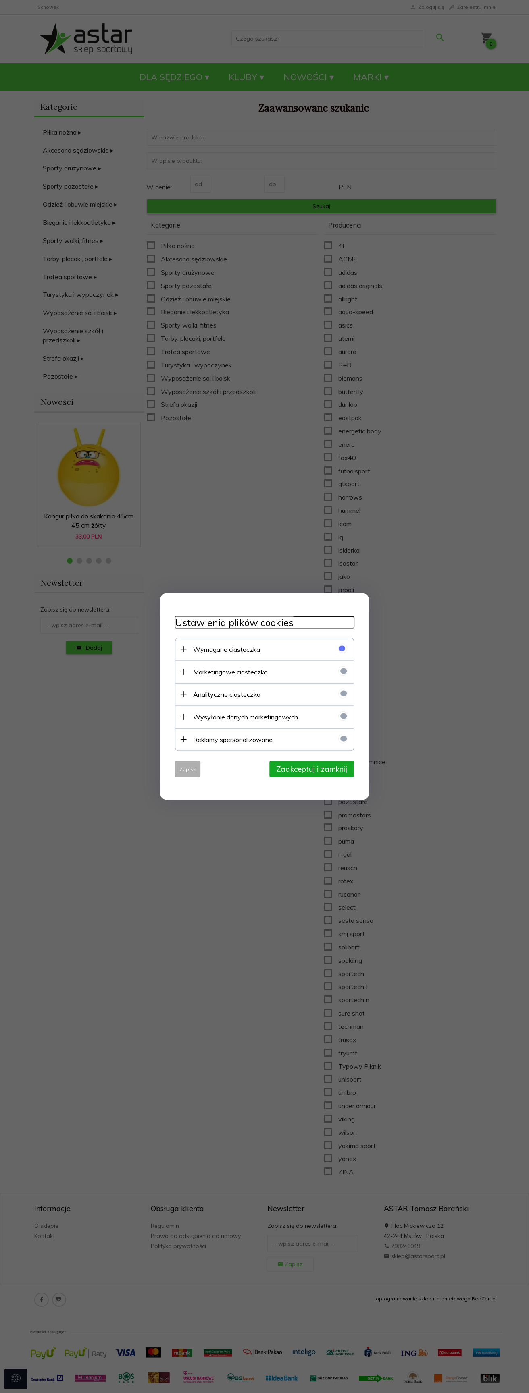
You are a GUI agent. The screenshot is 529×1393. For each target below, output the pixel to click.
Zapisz (184, 769)
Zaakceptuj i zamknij (314, 768)
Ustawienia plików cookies (231, 622)
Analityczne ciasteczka (223, 694)
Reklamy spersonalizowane (229, 739)
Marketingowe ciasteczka (227, 671)
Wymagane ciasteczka (223, 649)
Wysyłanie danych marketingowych (242, 717)
